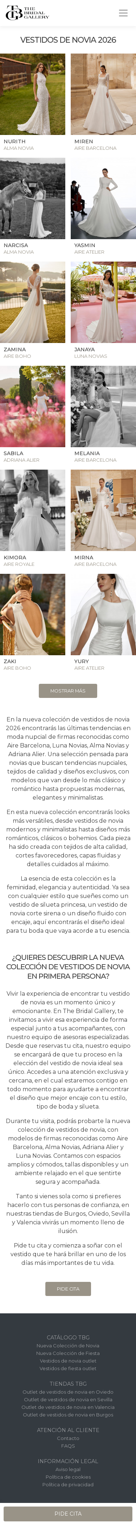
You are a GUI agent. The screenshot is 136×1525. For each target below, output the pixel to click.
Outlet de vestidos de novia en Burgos (68, 1415)
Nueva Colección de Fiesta (68, 1353)
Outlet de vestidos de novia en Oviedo (68, 1392)
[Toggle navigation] (123, 13)
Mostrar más (68, 691)
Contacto (68, 1438)
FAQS (68, 1446)
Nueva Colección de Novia (68, 1345)
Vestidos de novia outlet (68, 1361)
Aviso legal (68, 1469)
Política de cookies (68, 1477)
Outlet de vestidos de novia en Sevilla (68, 1399)
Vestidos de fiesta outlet (68, 1368)
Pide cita (68, 1289)
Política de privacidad (68, 1484)
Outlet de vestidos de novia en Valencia (68, 1407)
